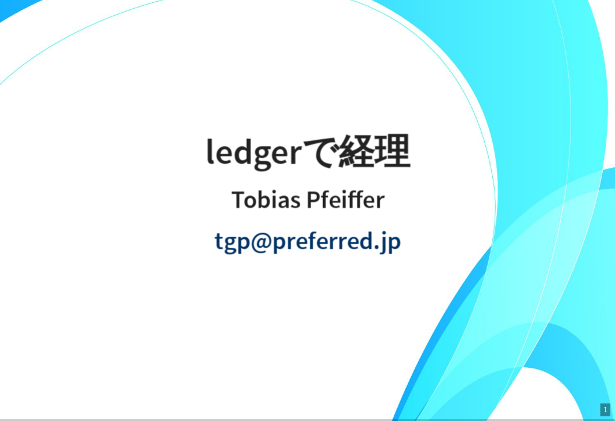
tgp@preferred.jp (307, 241)
